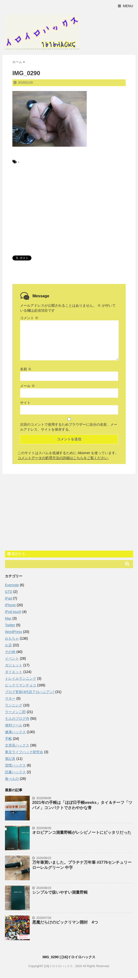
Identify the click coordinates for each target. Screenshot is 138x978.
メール (27, 386)
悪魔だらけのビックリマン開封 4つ (65, 922)
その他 (10, 652)
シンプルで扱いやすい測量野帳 (60, 892)
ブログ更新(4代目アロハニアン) (29, 692)
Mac (8, 618)
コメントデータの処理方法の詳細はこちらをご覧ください (63, 458)
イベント (12, 658)
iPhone (10, 605)
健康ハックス (15, 732)
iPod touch (13, 612)
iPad (8, 598)
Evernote (12, 585)
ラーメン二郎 (15, 712)
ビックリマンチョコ (20, 685)
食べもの (12, 779)
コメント (29, 318)
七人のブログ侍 (17, 719)
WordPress (13, 632)
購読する (16, 554)
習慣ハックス (15, 765)
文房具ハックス (17, 745)
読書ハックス (15, 772)
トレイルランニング (20, 678)
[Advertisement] (69, 209)
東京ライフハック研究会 (24, 752)
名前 (25, 369)
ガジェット (13, 665)
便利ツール (13, 725)
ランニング (13, 705)
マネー (10, 698)
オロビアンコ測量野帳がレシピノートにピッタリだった (81, 832)
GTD (8, 592)
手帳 (8, 739)
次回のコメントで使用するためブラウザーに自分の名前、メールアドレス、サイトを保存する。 (68, 426)
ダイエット (13, 672)
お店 (8, 645)
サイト (25, 403)
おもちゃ (12, 638)
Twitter (10, 625)
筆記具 (10, 759)
